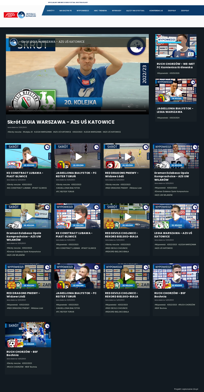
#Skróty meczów (15, 132)
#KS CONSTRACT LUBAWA (19, 188)
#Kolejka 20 (28, 132)
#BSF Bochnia (161, 308)
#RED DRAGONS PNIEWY (116, 188)
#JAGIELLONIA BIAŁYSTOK (68, 188)
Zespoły (172, 10)
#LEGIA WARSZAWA (43, 132)
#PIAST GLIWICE (39, 188)
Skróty (50, 10)
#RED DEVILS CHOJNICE (116, 248)
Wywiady (116, 10)
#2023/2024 (174, 118)
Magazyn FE (65, 10)
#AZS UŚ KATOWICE (62, 132)
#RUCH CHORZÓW (186, 305)
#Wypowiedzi (162, 73)
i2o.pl (195, 389)
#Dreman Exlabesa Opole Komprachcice (172, 191)
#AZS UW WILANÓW (164, 195)
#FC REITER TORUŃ (65, 192)
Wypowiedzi (83, 10)
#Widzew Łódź (135, 188)
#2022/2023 (77, 132)
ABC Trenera (100, 10)
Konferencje (156, 10)
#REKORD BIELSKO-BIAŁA (117, 252)
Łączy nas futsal (135, 10)
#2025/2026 (174, 73)
